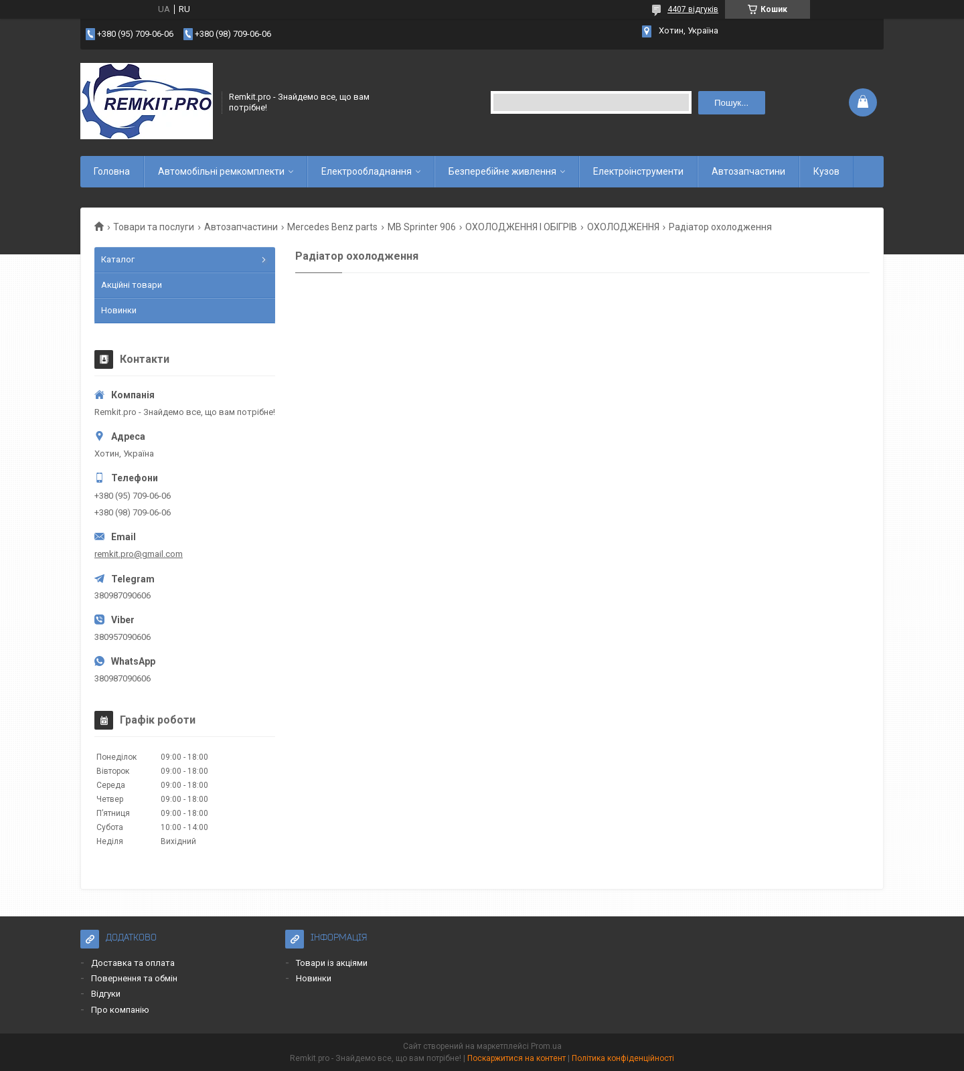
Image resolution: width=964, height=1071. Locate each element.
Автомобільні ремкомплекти (221, 171)
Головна (112, 171)
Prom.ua (546, 1046)
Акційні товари (131, 285)
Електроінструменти (638, 171)
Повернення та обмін (134, 978)
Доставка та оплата (133, 963)
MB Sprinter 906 (422, 227)
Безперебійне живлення (502, 171)
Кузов (826, 171)
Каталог (118, 259)
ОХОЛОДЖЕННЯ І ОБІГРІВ (521, 227)
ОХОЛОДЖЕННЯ (623, 227)
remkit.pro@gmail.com (138, 554)
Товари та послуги (153, 227)
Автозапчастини (748, 171)
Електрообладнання (366, 171)
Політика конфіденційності (623, 1058)
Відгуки (105, 994)
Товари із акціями (332, 963)
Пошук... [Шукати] (731, 103)
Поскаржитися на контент (516, 1058)
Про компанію (120, 1010)
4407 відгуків (692, 9)
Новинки (119, 310)
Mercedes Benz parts (332, 227)
